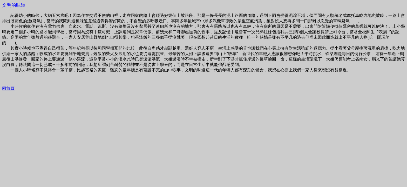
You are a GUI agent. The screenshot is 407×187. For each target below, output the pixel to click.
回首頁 (8, 88)
